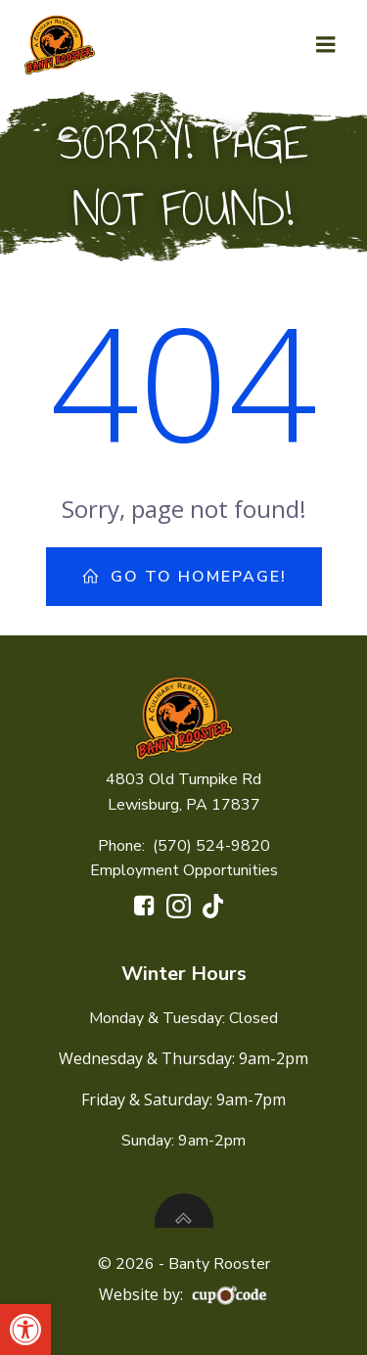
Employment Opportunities (184, 870)
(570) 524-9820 (211, 846)
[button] (25, 1329)
